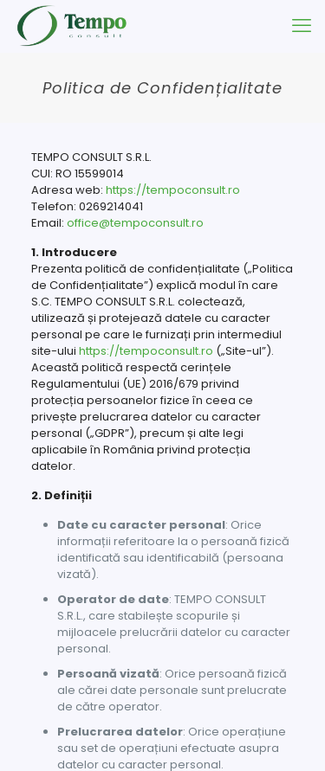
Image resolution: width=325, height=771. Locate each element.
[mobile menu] (301, 26)
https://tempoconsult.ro (173, 190)
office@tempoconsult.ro (135, 223)
